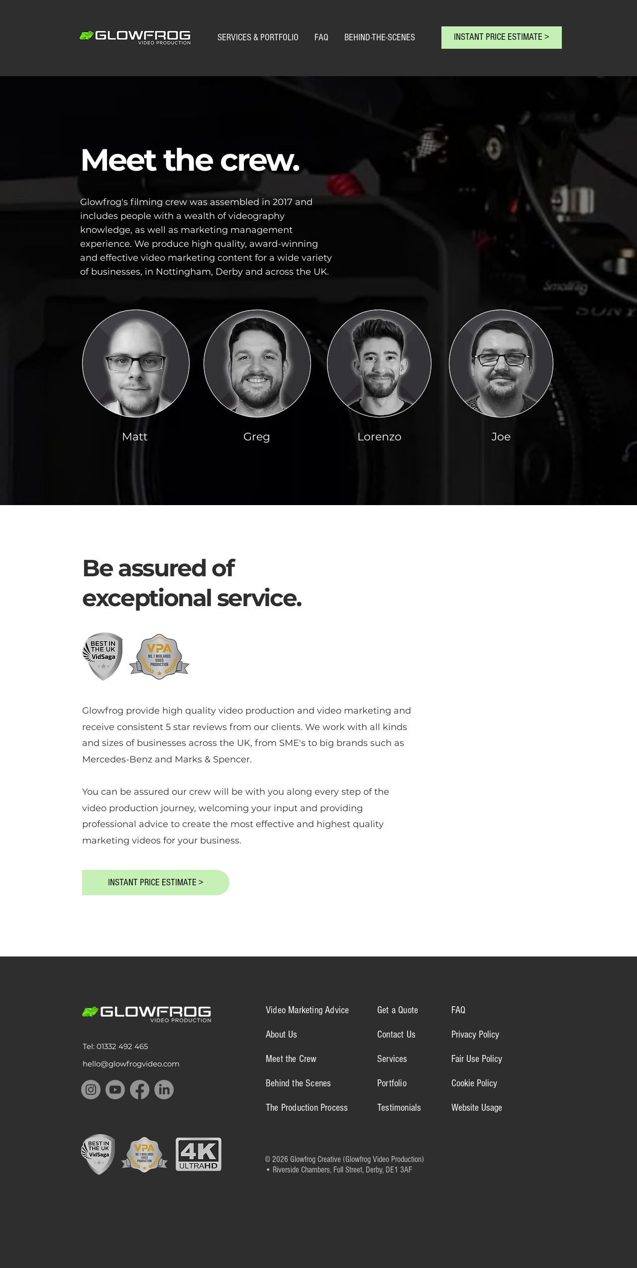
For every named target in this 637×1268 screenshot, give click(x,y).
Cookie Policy (474, 1083)
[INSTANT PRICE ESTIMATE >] (501, 37)
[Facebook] (139, 1089)
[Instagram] (91, 1089)
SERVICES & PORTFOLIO (259, 37)
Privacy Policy (475, 1034)
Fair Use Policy (476, 1059)
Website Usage (476, 1107)
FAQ (321, 37)
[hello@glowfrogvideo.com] (141, 1063)
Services (392, 1059)
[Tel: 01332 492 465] (125, 1046)
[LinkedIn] (164, 1089)
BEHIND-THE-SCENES (380, 37)
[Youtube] (115, 1089)
